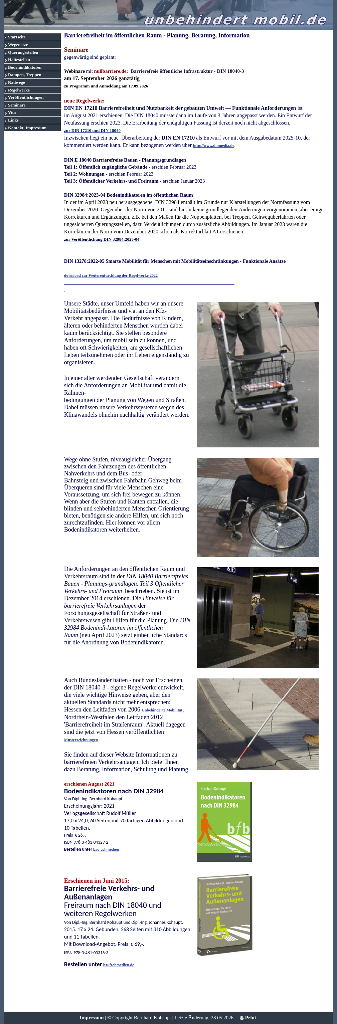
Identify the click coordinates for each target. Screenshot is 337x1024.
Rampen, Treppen (24, 74)
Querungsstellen (23, 52)
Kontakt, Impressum (27, 127)
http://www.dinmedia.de (213, 145)
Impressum (91, 1017)
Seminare (16, 105)
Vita (12, 112)
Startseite (17, 36)
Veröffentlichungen (25, 97)
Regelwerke (19, 89)
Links (13, 120)
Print (248, 1017)
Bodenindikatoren (24, 67)
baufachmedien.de (118, 965)
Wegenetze (18, 44)
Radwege (16, 82)
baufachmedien (106, 849)
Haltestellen (19, 59)
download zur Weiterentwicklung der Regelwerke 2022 (111, 275)
